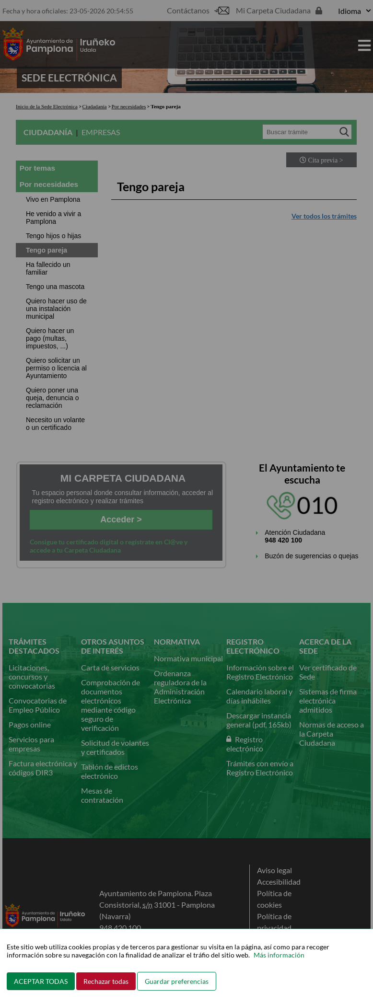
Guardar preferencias (177, 981)
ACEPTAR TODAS (41, 981)
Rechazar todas (105, 981)
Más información (279, 955)
